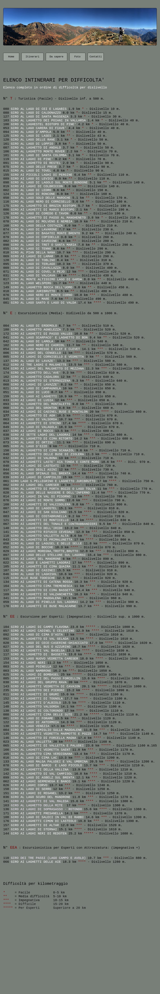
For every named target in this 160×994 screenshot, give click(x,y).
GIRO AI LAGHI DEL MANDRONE (36, 559)
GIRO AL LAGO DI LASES (31, 136)
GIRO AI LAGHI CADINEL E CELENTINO (42, 631)
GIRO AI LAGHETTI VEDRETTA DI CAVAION (45, 686)
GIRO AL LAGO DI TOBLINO (33, 260)
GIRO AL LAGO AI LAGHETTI (34, 396)
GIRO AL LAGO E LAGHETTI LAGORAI (40, 563)
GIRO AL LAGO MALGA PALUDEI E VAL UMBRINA (49, 761)
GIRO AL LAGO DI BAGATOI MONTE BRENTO (45, 233)
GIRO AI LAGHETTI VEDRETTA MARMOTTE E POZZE (51, 734)
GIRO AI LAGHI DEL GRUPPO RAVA (39, 682)
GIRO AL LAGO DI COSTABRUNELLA (39, 516)
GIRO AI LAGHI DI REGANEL (34, 793)
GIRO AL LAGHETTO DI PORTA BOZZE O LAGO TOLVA (53, 489)
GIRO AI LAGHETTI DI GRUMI (35, 694)
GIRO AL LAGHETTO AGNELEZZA (36, 329)
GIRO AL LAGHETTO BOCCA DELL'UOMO (41, 287)
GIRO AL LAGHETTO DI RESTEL (36, 163)
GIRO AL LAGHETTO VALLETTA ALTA (39, 536)
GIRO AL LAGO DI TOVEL (31, 171)
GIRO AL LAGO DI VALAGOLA (34, 427)
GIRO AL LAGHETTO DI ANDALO (36, 147)
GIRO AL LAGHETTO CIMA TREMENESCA (41, 586)
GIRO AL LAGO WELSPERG (31, 283)
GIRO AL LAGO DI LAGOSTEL (34, 508)
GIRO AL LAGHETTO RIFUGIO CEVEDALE (42, 532)
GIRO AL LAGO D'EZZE (29, 446)
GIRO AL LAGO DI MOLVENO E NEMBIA (41, 221)
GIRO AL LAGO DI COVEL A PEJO (38, 272)
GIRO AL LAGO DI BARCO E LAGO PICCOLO (47, 765)
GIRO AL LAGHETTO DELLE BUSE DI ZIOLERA (47, 454)
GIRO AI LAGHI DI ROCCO (32, 431)
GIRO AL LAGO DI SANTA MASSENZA (39, 116)
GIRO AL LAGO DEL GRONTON (34, 408)
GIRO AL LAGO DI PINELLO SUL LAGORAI (44, 602)
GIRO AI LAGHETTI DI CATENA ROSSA (41, 582)
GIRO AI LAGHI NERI (28, 663)
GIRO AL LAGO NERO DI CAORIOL (38, 345)
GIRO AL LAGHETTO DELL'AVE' (36, 373)
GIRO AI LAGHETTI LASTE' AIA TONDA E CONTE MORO (55, 462)
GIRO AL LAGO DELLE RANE (33, 139)
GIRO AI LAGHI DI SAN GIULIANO (39, 512)
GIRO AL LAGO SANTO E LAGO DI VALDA (43, 303)
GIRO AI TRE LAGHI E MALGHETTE (39, 365)
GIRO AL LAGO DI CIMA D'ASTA (37, 634)
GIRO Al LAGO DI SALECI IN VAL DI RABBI (47, 817)
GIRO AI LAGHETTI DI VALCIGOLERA (40, 504)
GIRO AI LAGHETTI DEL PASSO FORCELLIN (45, 678)
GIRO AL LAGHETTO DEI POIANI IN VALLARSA (48, 120)
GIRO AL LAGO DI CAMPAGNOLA (36, 388)
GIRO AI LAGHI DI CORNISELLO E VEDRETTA (47, 357)
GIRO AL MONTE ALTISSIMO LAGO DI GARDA (46, 279)
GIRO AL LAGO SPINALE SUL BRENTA (40, 473)
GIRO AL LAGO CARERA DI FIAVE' (39, 128)
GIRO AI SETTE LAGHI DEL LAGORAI (40, 435)
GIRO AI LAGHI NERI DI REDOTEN (39, 833)
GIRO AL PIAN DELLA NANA (33, 252)
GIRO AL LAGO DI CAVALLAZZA (36, 268)
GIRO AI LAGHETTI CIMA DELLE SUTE (41, 714)
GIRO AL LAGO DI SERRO (31, 789)
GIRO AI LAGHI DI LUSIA (32, 400)
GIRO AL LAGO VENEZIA (30, 726)
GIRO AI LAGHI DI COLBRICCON (37, 186)
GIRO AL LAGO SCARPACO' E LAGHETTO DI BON (49, 337)
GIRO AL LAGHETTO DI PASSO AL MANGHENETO (49, 218)
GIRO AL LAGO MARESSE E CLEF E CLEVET (45, 349)
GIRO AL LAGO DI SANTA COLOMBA (39, 155)
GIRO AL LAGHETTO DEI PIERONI (38, 690)
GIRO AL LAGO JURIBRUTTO (33, 291)
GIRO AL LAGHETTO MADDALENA (36, 598)
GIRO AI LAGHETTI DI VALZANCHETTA (42, 594)
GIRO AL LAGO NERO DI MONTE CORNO (41, 295)
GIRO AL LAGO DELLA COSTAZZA (37, 226)
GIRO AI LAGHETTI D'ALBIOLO (36, 703)
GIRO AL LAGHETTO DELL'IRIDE (37, 528)
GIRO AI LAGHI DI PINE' (32, 159)
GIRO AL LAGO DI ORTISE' (33, 442)
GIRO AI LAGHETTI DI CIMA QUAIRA (40, 566)
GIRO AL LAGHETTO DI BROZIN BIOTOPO (44, 206)
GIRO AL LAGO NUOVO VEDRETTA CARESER (44, 658)
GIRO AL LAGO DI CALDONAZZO (37, 113)
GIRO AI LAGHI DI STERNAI (35, 829)
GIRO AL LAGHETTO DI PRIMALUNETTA (41, 540)
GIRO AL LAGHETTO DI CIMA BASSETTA (42, 590)
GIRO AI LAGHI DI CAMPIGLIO (36, 477)
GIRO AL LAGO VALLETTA (31, 742)
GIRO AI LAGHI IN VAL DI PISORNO (40, 496)
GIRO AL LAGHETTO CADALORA (35, 377)
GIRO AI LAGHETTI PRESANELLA (37, 813)
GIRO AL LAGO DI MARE (30, 299)
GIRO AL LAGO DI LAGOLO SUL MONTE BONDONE (49, 182)
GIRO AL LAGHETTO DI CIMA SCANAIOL (42, 450)
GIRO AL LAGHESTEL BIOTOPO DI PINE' (43, 124)
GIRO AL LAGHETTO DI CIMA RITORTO (41, 438)
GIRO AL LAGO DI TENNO (31, 249)
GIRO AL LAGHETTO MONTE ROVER (38, 151)
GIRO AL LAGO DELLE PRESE (34, 167)
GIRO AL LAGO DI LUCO (30, 392)
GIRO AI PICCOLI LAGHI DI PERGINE (41, 175)
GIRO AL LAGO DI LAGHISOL (34, 574)
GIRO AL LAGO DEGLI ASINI (34, 469)
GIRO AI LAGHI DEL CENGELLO (36, 353)
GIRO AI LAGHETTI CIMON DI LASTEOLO (44, 821)
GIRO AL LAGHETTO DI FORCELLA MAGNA (43, 738)
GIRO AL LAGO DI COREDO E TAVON (39, 213)
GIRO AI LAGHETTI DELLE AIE (36, 862)
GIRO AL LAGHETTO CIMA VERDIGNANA (41, 754)
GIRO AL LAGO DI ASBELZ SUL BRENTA (42, 777)
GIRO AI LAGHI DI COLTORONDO (37, 711)
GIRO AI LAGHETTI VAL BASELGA (38, 650)
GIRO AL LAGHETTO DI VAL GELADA (39, 639)
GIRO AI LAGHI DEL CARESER (35, 485)
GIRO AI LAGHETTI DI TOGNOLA (37, 698)
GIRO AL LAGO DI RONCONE (33, 194)
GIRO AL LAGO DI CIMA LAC (34, 758)
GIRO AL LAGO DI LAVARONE (34, 229)
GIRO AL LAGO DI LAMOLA (32, 341)
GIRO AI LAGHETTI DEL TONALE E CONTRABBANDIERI (54, 524)
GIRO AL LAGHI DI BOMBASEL (35, 674)
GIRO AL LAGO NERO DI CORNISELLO (40, 202)
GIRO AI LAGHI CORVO (29, 785)
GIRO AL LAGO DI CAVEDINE (34, 241)
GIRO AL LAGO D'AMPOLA (31, 132)
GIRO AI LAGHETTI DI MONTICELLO (39, 520)
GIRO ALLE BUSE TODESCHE (33, 578)
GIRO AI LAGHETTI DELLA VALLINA (40, 769)
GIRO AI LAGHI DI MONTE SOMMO (38, 500)
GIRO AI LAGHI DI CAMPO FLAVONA (39, 627)
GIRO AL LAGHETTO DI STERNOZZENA (40, 381)
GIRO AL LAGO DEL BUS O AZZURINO (40, 647)
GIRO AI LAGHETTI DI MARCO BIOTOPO (42, 210)
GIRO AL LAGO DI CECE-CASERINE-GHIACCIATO (49, 643)
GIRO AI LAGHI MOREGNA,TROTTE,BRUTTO (44, 551)
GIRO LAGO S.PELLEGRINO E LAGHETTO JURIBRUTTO (53, 481)
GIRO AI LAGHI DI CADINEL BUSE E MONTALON (49, 412)
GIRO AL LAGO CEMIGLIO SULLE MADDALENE (46, 730)
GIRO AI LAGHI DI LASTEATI (35, 466)
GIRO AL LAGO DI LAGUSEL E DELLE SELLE (46, 543)
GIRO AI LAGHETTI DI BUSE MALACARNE (43, 606)
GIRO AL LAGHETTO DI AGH (34, 415)
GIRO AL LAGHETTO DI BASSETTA (39, 654)
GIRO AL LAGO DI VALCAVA (33, 275)
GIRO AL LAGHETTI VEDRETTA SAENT (40, 750)
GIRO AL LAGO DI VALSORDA (34, 419)
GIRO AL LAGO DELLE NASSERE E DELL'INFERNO (50, 493)
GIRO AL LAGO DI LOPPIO (32, 144)
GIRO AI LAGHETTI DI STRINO (36, 423)
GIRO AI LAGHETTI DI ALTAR (35, 825)
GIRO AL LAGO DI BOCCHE (32, 547)
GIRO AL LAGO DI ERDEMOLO (34, 326)
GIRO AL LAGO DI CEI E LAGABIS (39, 109)
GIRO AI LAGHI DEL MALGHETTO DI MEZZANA (47, 368)
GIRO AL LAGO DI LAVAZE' (33, 361)
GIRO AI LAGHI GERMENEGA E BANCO (40, 781)
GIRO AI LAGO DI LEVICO (32, 179)
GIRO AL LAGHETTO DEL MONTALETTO (40, 404)
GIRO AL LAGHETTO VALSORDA (35, 706)
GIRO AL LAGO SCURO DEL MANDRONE (40, 797)
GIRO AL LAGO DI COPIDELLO (35, 237)
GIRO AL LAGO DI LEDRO (31, 190)
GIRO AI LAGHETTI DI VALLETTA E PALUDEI (47, 745)
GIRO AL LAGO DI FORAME (32, 718)
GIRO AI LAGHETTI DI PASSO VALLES (41, 334)
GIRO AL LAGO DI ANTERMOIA (35, 722)
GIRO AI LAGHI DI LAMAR (32, 256)
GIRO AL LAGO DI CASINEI (33, 570)
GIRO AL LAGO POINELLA (31, 666)
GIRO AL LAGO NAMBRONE (32, 671)
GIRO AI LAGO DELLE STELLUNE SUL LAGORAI (48, 555)
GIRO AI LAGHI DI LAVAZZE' (35, 384)
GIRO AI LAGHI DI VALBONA (34, 458)
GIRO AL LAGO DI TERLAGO (33, 264)
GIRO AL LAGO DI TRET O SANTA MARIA (43, 245)
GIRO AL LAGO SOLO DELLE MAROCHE (40, 198)
